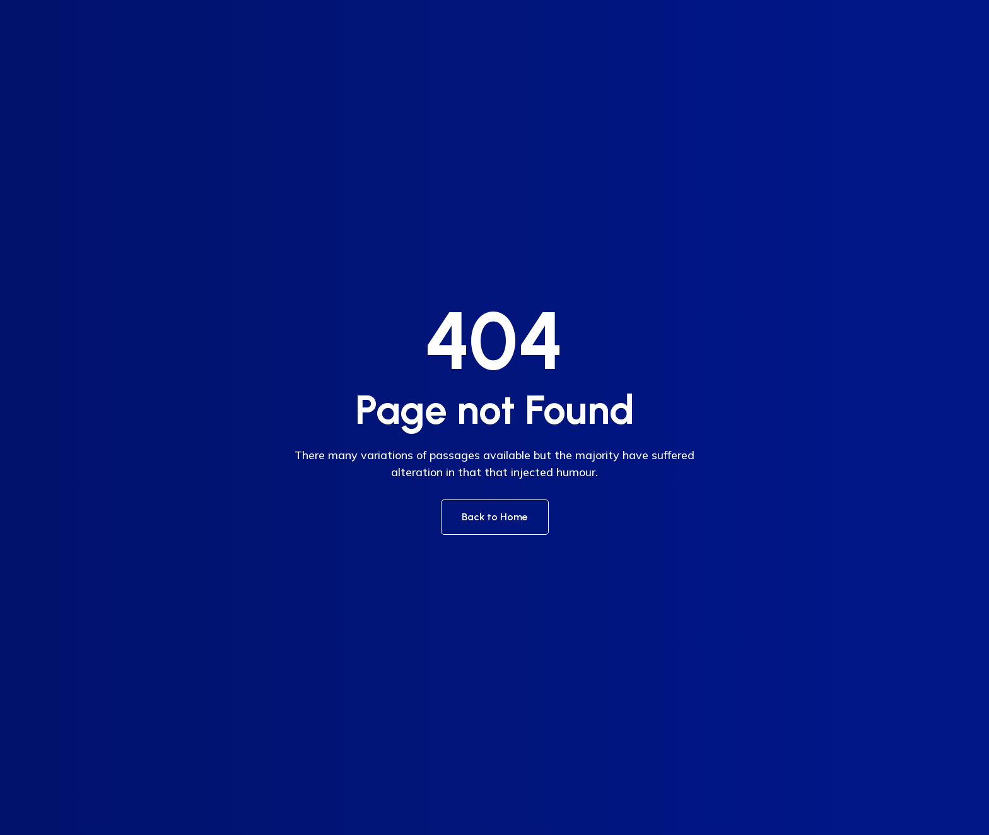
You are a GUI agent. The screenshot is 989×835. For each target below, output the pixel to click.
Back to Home (495, 517)
